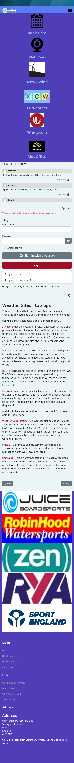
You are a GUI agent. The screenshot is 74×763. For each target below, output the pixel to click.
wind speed (28, 391)
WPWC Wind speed (11, 693)
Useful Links (8, 688)
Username (8, 224)
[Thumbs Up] (68, 179)
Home (5, 650)
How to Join (7, 656)
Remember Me (14, 248)
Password (7, 236)
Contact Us (7, 667)
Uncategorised (21, 286)
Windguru (7, 350)
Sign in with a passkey (37, 255)
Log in (37, 265)
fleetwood (7, 458)
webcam (12, 391)
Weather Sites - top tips (13, 682)
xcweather (8, 326)
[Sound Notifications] (69, 208)
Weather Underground (15, 421)
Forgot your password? (17, 274)
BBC (4, 370)
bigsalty (6, 444)
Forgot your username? (18, 280)
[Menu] (70, 10)
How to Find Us (9, 661)
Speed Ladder (9, 699)
